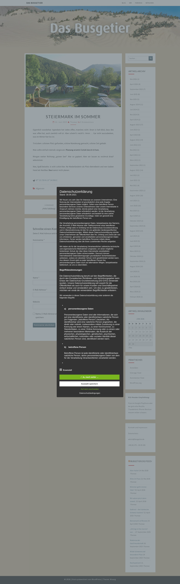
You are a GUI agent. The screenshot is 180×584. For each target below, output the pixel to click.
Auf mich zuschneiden (90, 389)
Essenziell (66, 370)
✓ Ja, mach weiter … (89, 377)
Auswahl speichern (89, 384)
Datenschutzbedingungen (89, 393)
